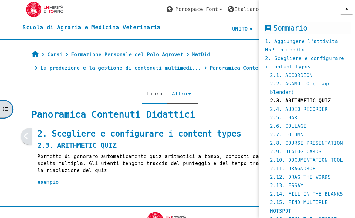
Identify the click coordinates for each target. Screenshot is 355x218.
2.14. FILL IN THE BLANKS (306, 193)
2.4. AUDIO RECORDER (299, 109)
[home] (70, 28)
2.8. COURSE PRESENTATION (306, 143)
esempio (29, 195)
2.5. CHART (285, 117)
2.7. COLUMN (286, 134)
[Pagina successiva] (257, 149)
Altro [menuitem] (142, 107)
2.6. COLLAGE (288, 126)
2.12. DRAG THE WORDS (300, 176)
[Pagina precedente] (8, 149)
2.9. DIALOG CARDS (296, 151)
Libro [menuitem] (117, 107)
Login (242, 9)
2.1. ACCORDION (291, 75)
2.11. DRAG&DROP (293, 168)
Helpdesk (222, 28)
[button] (141, 9)
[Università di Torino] (23, 9)
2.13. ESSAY (286, 185)
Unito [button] (187, 28)
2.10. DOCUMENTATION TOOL (306, 160)
